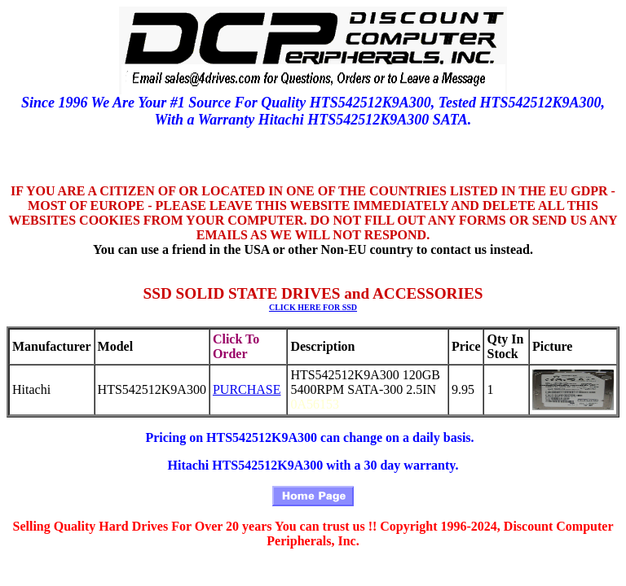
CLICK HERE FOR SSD (313, 307)
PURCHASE (247, 389)
